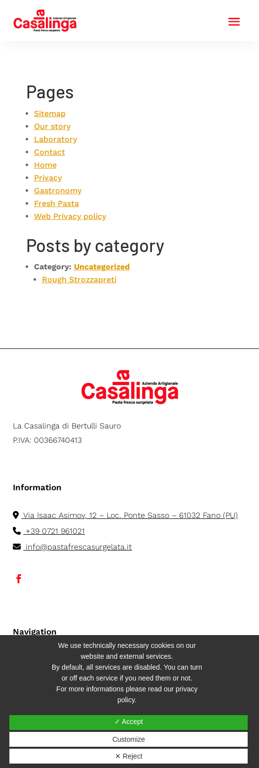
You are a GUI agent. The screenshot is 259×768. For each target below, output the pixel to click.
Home (45, 165)
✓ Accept (128, 721)
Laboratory (55, 139)
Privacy (48, 177)
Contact (49, 152)
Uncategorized (102, 266)
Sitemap (50, 113)
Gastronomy (57, 190)
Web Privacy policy (70, 216)
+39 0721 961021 (49, 531)
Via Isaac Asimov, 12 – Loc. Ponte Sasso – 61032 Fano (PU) (125, 515)
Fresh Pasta (56, 203)
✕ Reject (129, 756)
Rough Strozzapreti (79, 279)
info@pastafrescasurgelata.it (72, 547)
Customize (128, 739)
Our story (52, 126)
